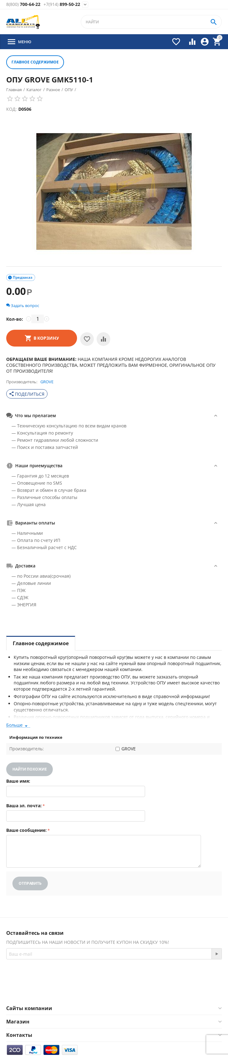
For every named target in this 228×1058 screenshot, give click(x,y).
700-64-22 (23, 4)
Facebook (98, 990)
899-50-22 (61, 4)
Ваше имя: (18, 781)
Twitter (132, 990)
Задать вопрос (22, 305)
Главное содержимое (35, 62)
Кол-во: (14, 319)
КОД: (11, 109)
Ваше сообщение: (26, 830)
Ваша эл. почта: (24, 806)
